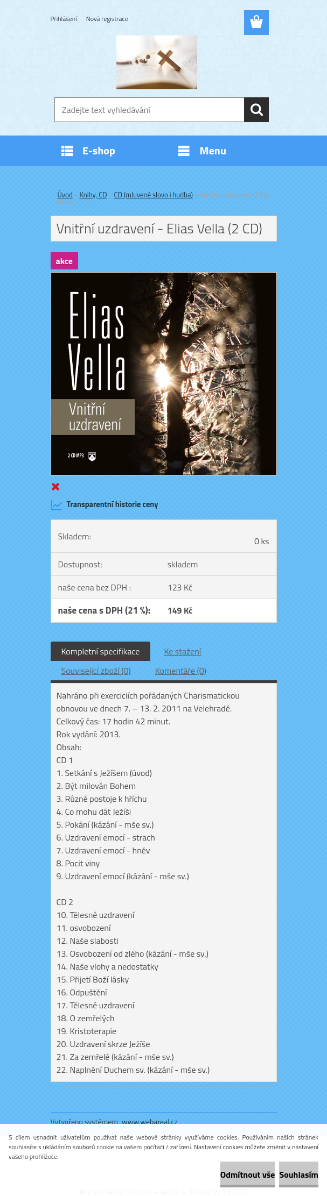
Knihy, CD (93, 194)
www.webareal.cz (150, 1121)
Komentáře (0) (180, 670)
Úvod (65, 194)
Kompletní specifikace (100, 651)
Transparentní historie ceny (104, 505)
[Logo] (157, 62)
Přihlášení (64, 18)
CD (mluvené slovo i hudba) (153, 194)
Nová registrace (107, 18)
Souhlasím (298, 1174)
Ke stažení (182, 651)
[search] (256, 109)
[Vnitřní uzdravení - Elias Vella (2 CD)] (163, 276)
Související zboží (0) (96, 670)
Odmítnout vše (247, 1174)
